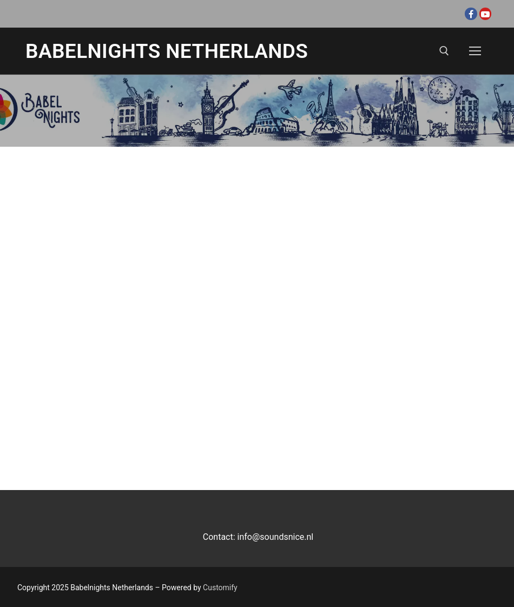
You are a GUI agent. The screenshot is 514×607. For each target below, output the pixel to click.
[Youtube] (485, 13)
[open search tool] (444, 51)
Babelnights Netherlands (166, 51)
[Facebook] (471, 13)
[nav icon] (475, 51)
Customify (220, 587)
